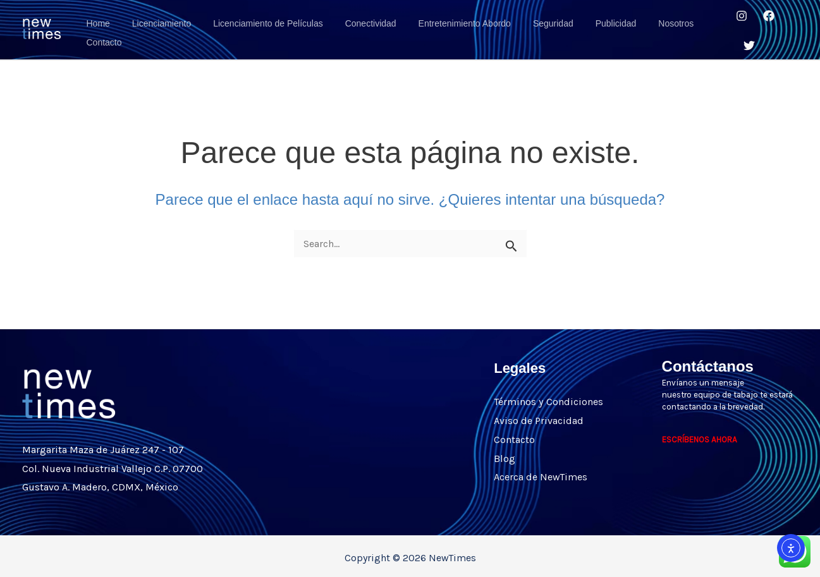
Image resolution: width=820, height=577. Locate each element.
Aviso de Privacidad (539, 414)
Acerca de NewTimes (540, 470)
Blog (504, 451)
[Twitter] (746, 36)
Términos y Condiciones (548, 395)
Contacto (514, 432)
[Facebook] (765, 17)
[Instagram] (738, 17)
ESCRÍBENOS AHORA (699, 432)
